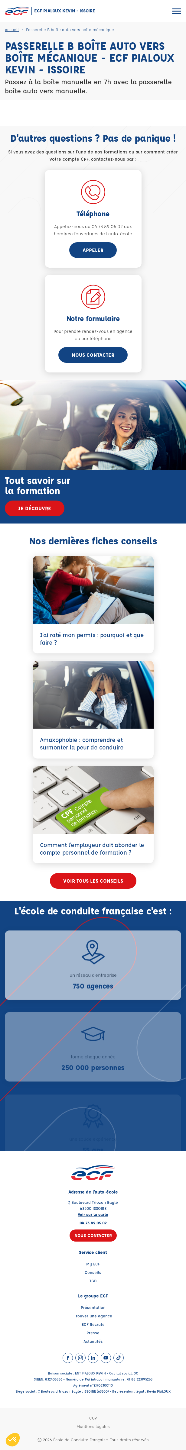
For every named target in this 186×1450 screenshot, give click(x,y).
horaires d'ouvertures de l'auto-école (93, 234)
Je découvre (34, 508)
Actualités (93, 1341)
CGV (93, 1417)
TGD (93, 1280)
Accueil (12, 29)
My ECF (93, 1263)
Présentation (93, 1307)
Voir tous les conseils (93, 881)
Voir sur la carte (93, 1214)
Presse (93, 1332)
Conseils (93, 1272)
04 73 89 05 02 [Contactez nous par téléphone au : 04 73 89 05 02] (93, 1222)
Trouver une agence (93, 1315)
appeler (93, 250)
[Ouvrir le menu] (176, 11)
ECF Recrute (93, 1324)
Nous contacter (93, 355)
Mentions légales (93, 1426)
